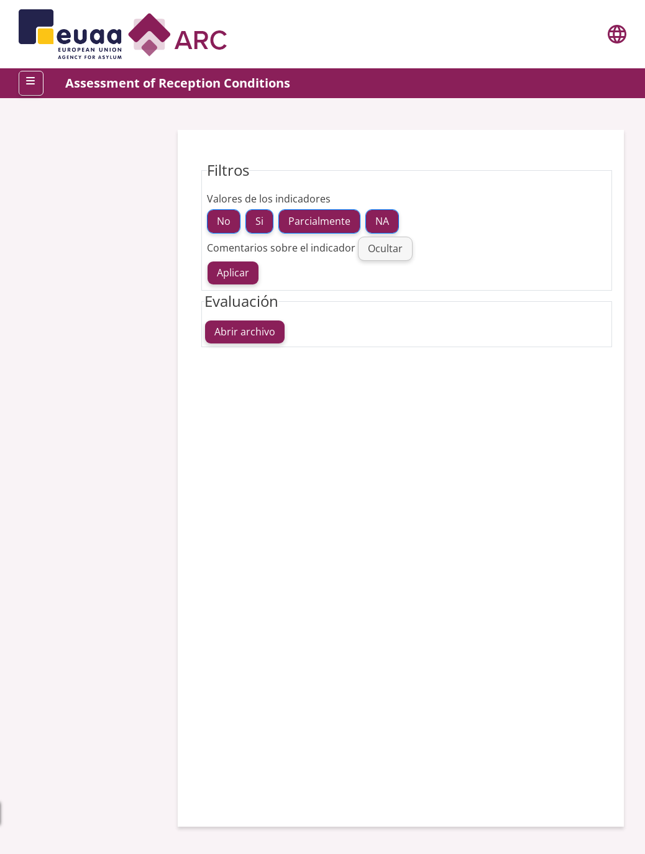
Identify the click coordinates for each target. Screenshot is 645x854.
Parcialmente (319, 221)
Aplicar (233, 272)
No (224, 221)
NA (382, 221)
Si (259, 221)
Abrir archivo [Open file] (244, 331)
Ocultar (385, 248)
